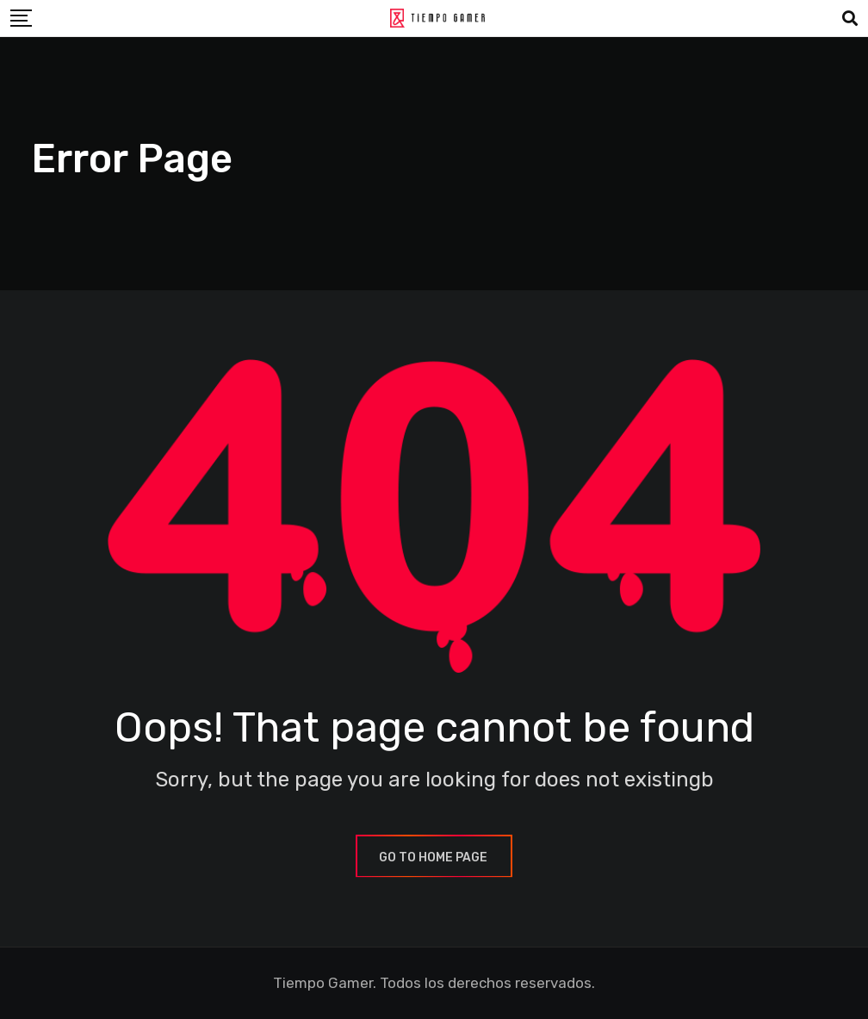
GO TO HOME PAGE (434, 857)
